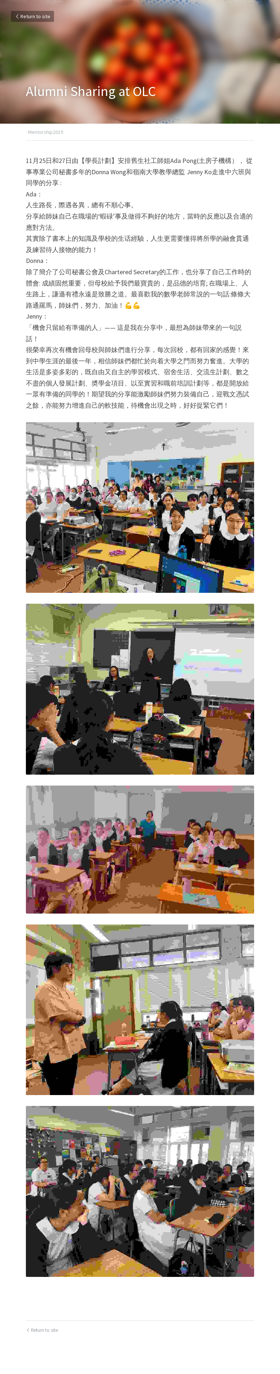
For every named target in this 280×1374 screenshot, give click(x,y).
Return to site (32, 16)
